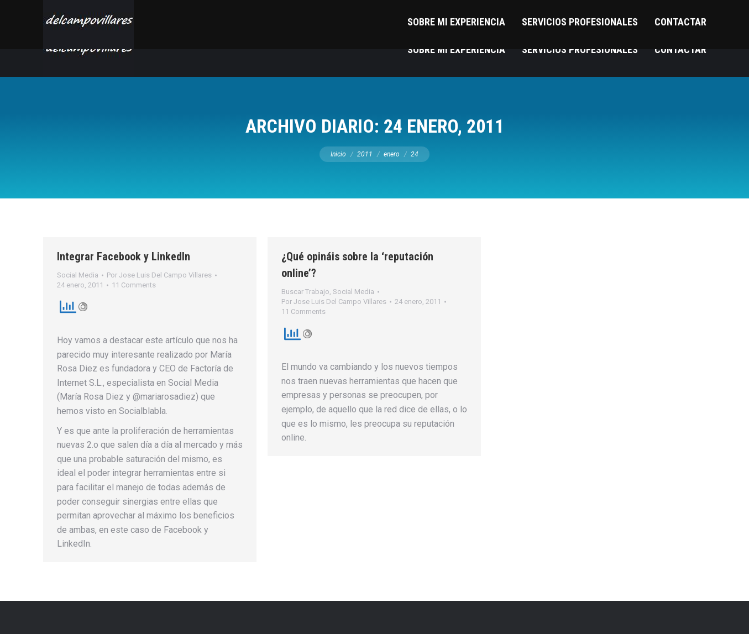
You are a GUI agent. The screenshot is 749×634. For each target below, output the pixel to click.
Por (159, 275)
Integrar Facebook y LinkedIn (123, 256)
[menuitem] (456, 49)
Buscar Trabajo (305, 291)
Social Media (77, 275)
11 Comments (134, 285)
